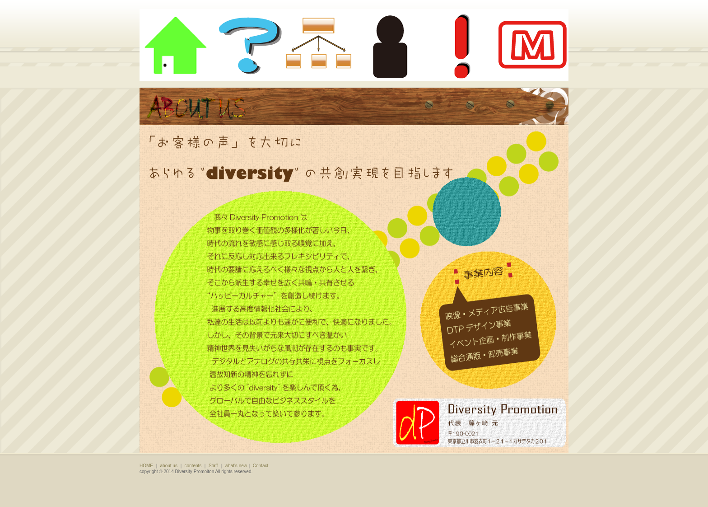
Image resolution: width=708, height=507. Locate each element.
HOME (146, 465)
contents (193, 465)
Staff (213, 465)
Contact (260, 465)
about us (168, 465)
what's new (236, 465)
